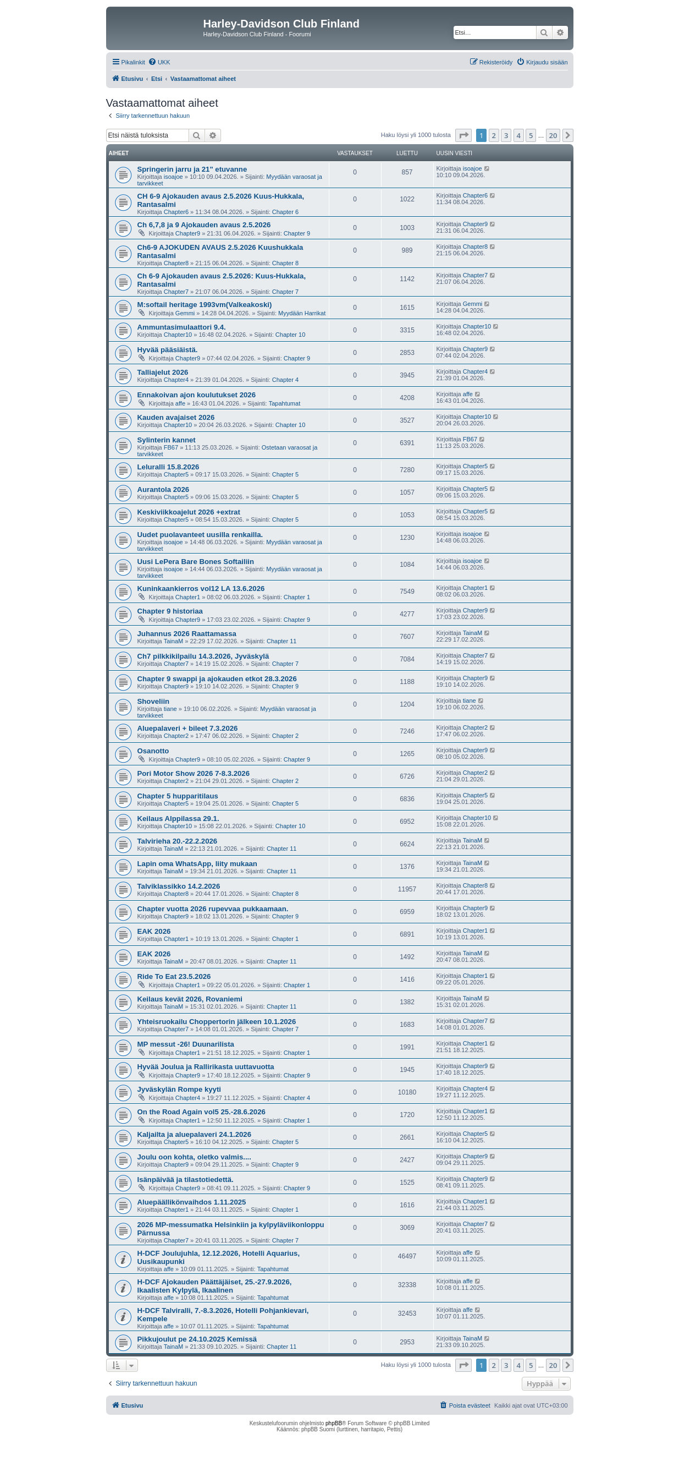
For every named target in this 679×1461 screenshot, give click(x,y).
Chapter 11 (281, 641)
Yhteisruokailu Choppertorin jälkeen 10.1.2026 (216, 1021)
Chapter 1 (297, 597)
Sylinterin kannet (166, 440)
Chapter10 (178, 334)
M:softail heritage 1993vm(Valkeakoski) (204, 304)
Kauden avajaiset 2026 (176, 417)
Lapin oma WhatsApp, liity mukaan (197, 864)
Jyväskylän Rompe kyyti (179, 1089)
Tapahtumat (284, 403)
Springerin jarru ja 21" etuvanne (192, 169)
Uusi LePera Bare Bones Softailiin (196, 561)
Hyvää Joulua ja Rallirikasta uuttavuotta (205, 1067)
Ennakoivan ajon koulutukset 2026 (196, 395)
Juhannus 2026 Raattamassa (186, 634)
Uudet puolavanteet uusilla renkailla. (200, 534)
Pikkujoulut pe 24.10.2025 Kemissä (197, 1339)
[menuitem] (159, 62)
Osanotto (153, 751)
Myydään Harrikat (301, 313)
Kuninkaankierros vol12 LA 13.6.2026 (201, 588)
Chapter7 (176, 291)
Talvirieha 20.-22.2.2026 (177, 841)
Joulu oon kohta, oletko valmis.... (194, 1157)
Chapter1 (187, 597)
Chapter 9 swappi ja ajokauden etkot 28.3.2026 (217, 679)
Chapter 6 (285, 212)
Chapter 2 (285, 735)
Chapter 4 (285, 379)
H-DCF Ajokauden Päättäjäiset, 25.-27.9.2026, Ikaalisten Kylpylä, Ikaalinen (214, 1286)
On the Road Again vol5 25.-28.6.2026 (201, 1112)
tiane (170, 708)
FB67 (171, 447)
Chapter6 (176, 212)
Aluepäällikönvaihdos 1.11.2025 (191, 1202)
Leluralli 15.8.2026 (168, 467)
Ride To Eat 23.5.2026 (174, 976)
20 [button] (553, 135)
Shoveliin (153, 701)
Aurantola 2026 (163, 489)
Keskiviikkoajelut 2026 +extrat (188, 512)
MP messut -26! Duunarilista (185, 1044)
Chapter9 (187, 233)
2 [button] (494, 135)
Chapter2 (176, 735)
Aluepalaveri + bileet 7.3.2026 (187, 728)
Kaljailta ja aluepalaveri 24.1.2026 (194, 1134)
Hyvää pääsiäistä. (167, 350)
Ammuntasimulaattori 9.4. (181, 327)
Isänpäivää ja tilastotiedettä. (185, 1179)
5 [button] (531, 135)
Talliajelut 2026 (163, 372)
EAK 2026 (154, 931)
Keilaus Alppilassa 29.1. (178, 818)
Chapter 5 (285, 474)
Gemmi (185, 313)
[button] (463, 135)
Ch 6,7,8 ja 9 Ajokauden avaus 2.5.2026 (204, 225)
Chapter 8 (285, 263)
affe (180, 403)
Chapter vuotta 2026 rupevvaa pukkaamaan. (213, 909)
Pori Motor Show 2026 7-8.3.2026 (193, 773)
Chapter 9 (297, 233)
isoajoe (173, 176)
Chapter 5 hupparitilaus (177, 796)
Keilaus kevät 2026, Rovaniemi (189, 999)
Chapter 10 (290, 334)
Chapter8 (176, 263)
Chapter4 (176, 379)
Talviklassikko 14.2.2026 (178, 886)
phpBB (333, 1423)
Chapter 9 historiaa (170, 611)
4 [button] (519, 135)
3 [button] (506, 135)
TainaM (173, 641)
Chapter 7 (285, 291)
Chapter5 (176, 474)
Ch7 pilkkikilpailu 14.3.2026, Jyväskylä (203, 656)
